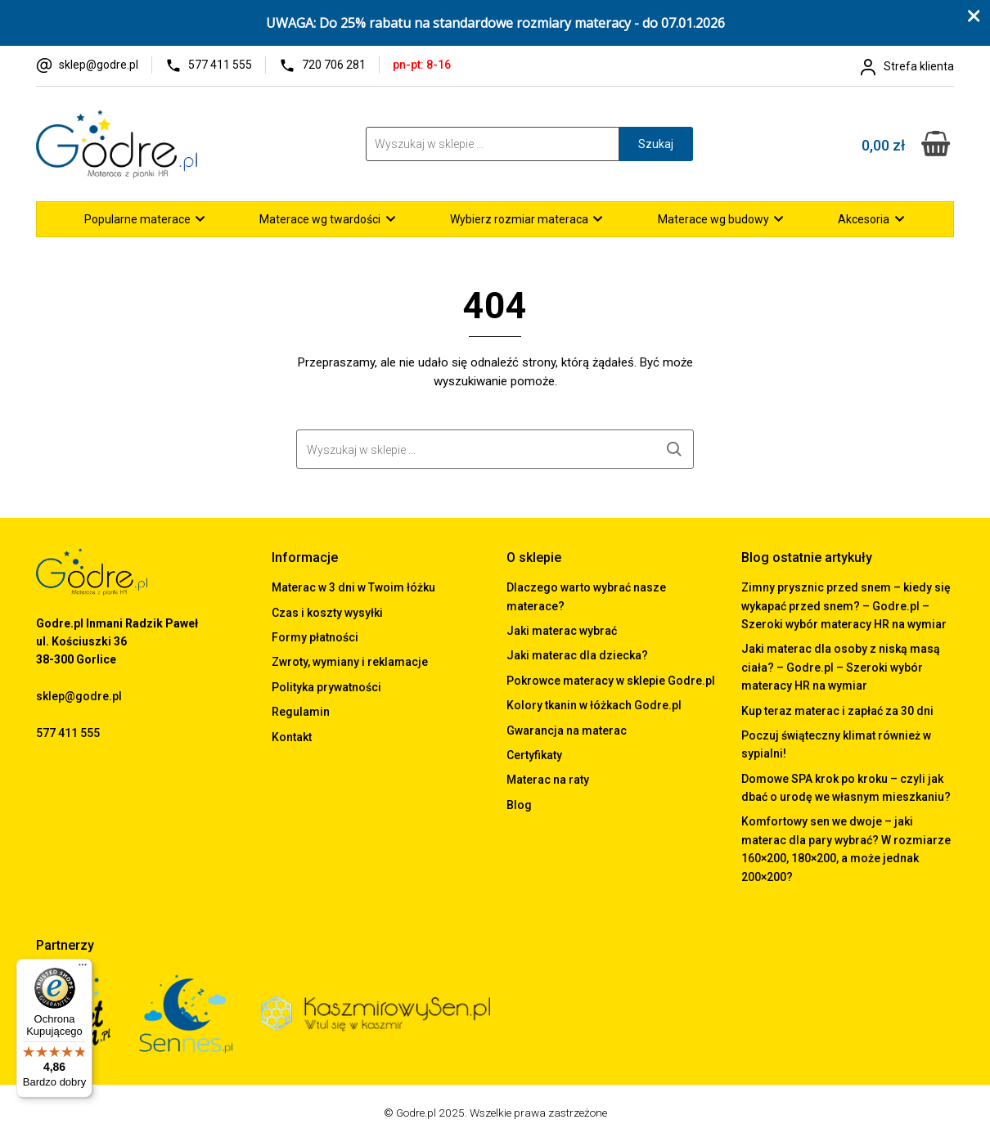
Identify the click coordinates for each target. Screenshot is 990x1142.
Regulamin (301, 711)
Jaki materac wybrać (561, 630)
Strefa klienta (919, 66)
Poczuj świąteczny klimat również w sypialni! (836, 744)
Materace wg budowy (713, 219)
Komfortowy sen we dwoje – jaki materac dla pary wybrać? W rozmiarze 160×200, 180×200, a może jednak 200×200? (846, 849)
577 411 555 (220, 64)
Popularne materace (137, 219)
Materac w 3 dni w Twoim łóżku (353, 587)
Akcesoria (863, 219)
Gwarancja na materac (566, 730)
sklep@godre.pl (98, 64)
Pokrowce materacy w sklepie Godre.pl (610, 680)
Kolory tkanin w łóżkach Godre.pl (594, 705)
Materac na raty (547, 779)
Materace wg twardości (319, 219)
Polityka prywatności (326, 687)
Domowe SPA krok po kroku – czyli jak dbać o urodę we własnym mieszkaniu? (846, 787)
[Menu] (82, 968)
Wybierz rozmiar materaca (519, 219)
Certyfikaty (534, 755)
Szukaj (655, 144)
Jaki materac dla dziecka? (577, 655)
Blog (519, 805)
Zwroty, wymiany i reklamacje (350, 661)
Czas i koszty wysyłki (327, 612)
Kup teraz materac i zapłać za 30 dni (837, 710)
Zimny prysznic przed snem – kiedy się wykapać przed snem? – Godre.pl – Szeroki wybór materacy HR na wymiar (846, 606)
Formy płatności (315, 637)
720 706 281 (334, 64)
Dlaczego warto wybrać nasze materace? (586, 596)
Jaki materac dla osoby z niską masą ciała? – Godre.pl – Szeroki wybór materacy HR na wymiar (840, 667)
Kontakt (292, 737)
